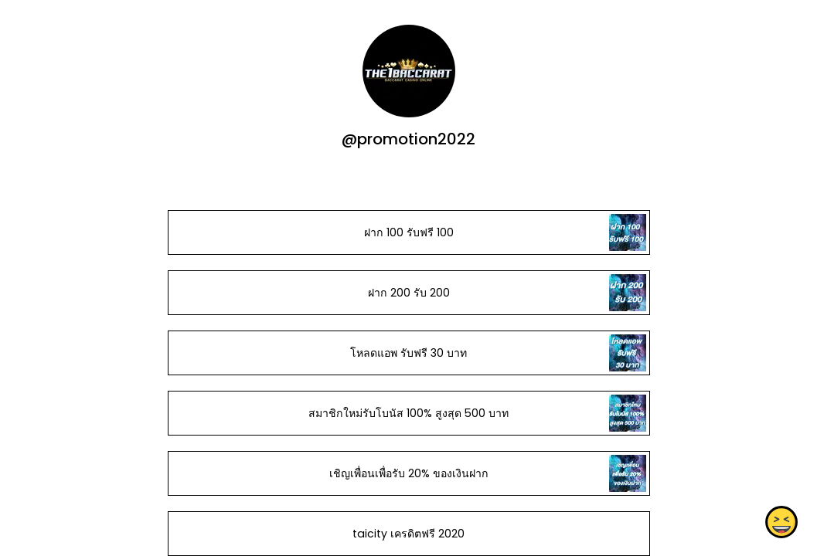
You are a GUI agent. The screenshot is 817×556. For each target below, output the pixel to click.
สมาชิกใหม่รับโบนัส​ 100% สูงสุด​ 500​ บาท (408, 413)
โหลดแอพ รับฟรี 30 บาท (408, 353)
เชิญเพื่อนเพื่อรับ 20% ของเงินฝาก (408, 473)
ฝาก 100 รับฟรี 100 (408, 232)
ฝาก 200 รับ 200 (408, 292)
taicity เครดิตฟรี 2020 (408, 533)
